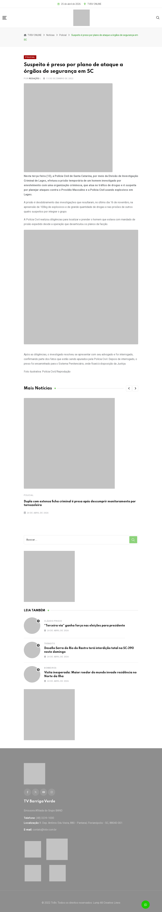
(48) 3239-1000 (45, 815)
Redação (34, 77)
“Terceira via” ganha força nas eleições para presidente (84, 624)
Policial (28, 494)
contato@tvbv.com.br (45, 826)
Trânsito (49, 642)
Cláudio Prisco (53, 619)
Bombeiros (50, 666)
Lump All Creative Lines (106, 899)
